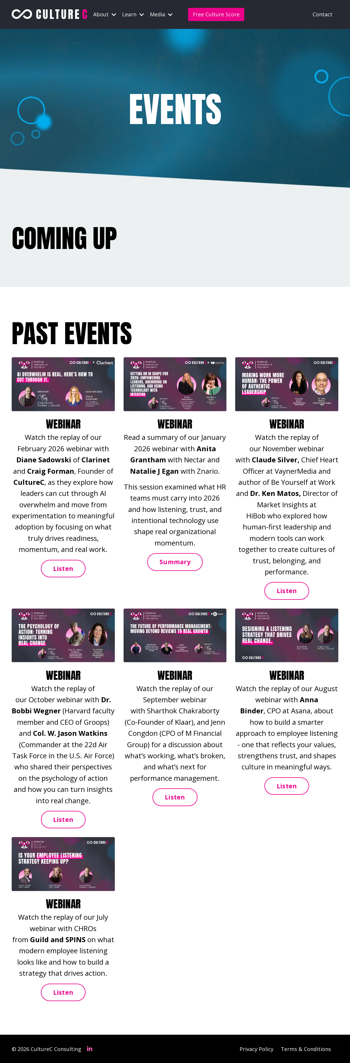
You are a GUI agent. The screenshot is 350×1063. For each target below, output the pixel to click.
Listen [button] (63, 568)
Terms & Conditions (306, 1048)
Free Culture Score (216, 14)
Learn (133, 14)
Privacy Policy (256, 1048)
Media (161, 14)
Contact (322, 14)
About (104, 14)
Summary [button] (175, 561)
